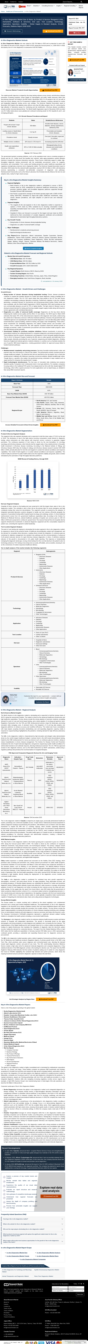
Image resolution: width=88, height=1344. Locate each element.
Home (3, 11)
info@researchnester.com (52, 1306)
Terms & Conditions (9, 1317)
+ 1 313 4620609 (8, 1334)
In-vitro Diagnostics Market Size (17, 1253)
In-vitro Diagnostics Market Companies (33, 1259)
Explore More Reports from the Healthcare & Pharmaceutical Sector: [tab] (23, 1266)
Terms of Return (8, 1310)
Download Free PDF (52, 31)
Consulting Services (47, 5)
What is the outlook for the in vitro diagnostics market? (19, 1224)
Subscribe (80, 1294)
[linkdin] (81, 1284)
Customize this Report (42, 702)
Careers (20, 1)
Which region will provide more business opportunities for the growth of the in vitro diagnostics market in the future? (31, 1241)
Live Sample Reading (77, 80)
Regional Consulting (70, 5)
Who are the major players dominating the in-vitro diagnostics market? (23, 1229)
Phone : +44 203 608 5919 (52, 1312)
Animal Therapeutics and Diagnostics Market (15, 1276)
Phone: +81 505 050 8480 (11, 1325)
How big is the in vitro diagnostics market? (15, 1219)
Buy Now (77, 33)
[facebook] (79, 1284)
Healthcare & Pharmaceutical (14, 11)
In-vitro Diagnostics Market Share (47, 1256)
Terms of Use (7, 1308)
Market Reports (81, 6)
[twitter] (83, 1284)
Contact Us (13, 1)
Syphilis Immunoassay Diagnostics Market (46, 1270)
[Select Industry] (60, 1290)
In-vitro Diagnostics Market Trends (18, 1256)
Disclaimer (7, 1312)
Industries (36, 5)
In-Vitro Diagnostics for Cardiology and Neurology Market (17, 1271)
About (6, 1)
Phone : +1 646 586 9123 (52, 1325)
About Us (6, 1302)
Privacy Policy (8, 1315)
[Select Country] (76, 1290)
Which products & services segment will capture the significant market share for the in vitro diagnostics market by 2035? (30, 1234)
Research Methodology (12, 31)
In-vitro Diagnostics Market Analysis (48, 1253)
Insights (58, 5)
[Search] (81, 2)
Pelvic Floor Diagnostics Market (43, 1276)
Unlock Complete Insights (33, 248)
